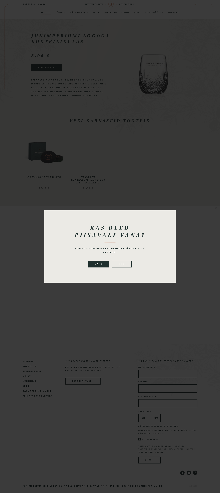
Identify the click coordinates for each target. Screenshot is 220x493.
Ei (121, 264)
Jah (98, 264)
